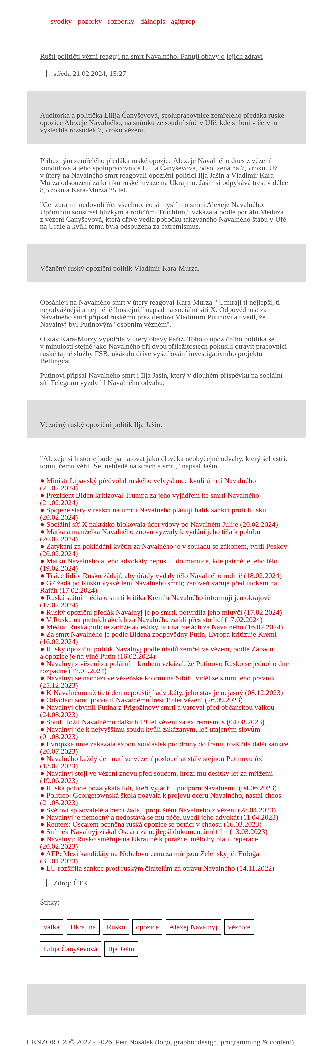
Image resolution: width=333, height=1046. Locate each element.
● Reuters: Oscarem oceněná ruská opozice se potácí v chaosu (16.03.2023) (151, 824)
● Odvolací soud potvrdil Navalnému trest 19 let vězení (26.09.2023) (141, 700)
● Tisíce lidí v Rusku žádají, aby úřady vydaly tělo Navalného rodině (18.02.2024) (161, 575)
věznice (239, 927)
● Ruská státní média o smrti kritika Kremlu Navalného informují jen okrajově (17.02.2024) (155, 601)
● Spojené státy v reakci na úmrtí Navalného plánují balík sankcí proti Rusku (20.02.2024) (153, 513)
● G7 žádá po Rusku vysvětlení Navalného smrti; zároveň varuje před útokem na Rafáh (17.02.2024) (158, 586)
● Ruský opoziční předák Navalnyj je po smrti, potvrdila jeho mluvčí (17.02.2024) (161, 612)
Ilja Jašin (121, 949)
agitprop (183, 21)
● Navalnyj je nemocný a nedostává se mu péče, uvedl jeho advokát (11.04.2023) (159, 817)
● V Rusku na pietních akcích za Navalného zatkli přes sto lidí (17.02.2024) (151, 619)
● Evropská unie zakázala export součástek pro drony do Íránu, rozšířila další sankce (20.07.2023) (164, 747)
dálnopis (152, 21)
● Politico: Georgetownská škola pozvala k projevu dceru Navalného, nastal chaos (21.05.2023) (160, 799)
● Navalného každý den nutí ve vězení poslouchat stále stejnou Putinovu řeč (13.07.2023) (151, 762)
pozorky (90, 21)
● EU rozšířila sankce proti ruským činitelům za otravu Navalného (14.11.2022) (157, 868)
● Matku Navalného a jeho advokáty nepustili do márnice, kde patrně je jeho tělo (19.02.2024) (158, 564)
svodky (61, 21)
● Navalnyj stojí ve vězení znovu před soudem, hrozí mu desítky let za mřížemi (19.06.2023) (156, 777)
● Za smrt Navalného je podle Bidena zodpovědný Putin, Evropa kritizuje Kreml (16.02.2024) (158, 638)
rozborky (121, 21)
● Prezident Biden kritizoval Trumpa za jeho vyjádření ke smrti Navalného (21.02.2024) (149, 499)
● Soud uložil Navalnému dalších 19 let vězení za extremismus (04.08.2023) (152, 722)
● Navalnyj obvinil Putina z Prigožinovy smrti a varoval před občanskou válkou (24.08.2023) (157, 711)
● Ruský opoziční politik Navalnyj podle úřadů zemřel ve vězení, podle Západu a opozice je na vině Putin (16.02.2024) (156, 652)
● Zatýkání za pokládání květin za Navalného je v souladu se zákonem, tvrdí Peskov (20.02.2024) (163, 550)
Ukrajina (83, 927)
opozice (147, 927)
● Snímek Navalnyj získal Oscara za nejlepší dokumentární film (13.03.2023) (154, 831)
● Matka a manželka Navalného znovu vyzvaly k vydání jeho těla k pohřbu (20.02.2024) (150, 535)
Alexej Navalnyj (193, 927)
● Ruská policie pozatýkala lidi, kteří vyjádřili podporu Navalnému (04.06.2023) (158, 788)
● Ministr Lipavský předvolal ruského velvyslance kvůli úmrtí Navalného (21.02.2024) (148, 484)
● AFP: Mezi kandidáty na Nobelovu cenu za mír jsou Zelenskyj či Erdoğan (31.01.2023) (151, 857)
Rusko (116, 927)
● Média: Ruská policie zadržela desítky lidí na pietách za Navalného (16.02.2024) (161, 627)
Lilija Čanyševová (70, 949)
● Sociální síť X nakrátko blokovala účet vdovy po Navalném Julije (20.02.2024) (159, 524)
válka (52, 927)
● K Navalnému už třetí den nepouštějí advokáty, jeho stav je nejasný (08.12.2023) (161, 692)
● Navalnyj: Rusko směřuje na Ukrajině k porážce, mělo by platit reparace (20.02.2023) (149, 842)
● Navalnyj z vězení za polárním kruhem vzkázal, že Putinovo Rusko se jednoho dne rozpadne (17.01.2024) (164, 667)
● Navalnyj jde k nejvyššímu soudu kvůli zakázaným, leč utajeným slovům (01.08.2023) (150, 733)
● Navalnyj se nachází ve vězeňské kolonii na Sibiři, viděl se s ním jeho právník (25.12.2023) (157, 681)
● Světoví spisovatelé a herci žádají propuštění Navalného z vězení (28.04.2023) (158, 810)
